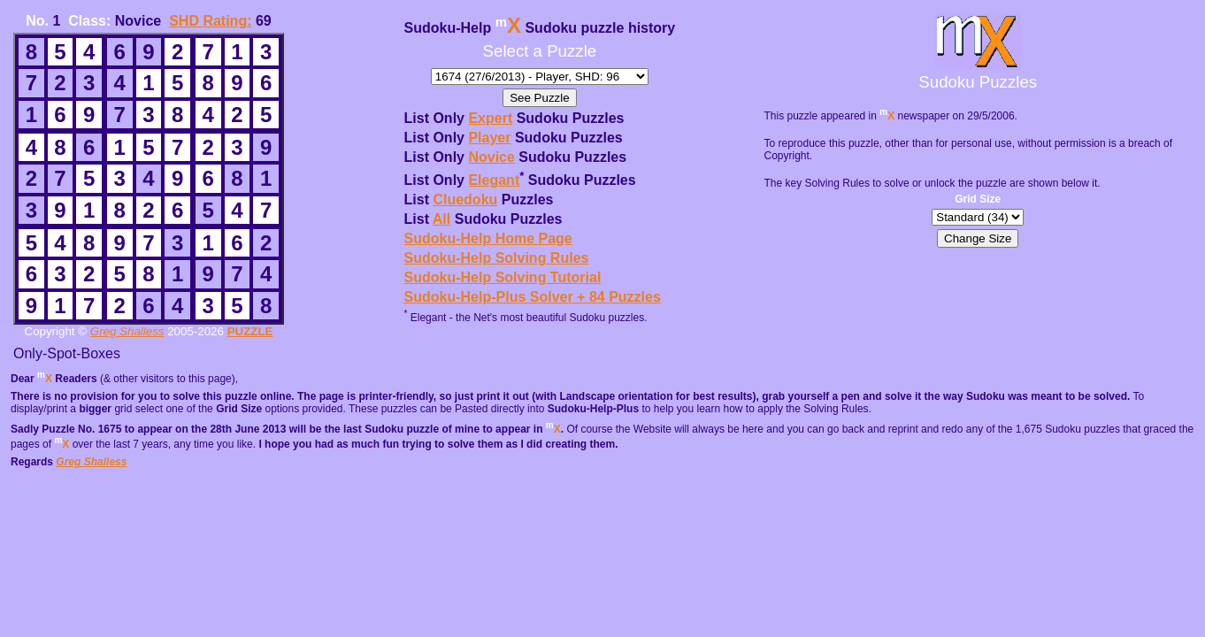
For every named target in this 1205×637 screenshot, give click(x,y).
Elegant (493, 180)
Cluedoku (465, 199)
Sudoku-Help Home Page (488, 238)
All (441, 218)
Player (489, 137)
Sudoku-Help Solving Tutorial (503, 277)
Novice (491, 157)
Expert (490, 118)
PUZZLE (250, 331)
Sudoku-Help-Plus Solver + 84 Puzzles (532, 296)
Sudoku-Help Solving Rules (496, 257)
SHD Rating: (210, 20)
